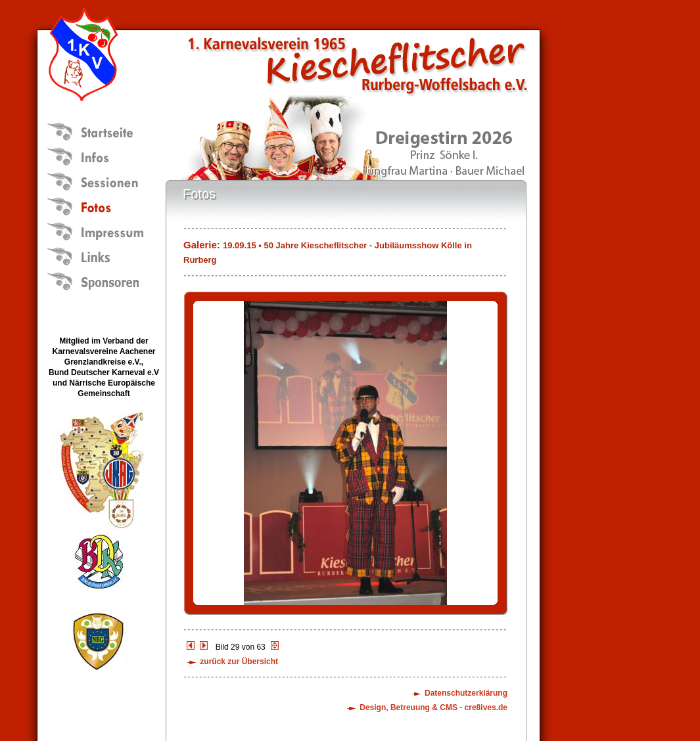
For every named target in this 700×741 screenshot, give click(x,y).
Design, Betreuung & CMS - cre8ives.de (433, 707)
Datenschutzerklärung (466, 693)
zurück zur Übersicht (239, 661)
